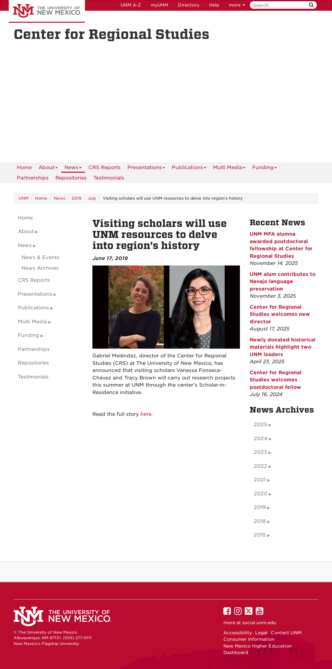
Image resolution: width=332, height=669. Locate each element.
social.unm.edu (259, 622)
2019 (76, 198)
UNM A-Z (131, 5)
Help (214, 5)
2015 (260, 535)
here (145, 414)
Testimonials (108, 178)
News (73, 169)
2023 (260, 452)
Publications (189, 169)
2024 (260, 438)
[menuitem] (24, 167)
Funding (264, 169)
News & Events (40, 257)
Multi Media (229, 169)
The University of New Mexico (47, 11)
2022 (260, 466)
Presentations (146, 169)
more (237, 5)
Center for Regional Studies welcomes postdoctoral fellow (276, 380)
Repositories (71, 178)
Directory (188, 5)
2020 (260, 494)
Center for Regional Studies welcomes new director (280, 314)
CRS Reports (105, 167)
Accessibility (237, 632)
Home (24, 167)
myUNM (159, 5)
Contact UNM (286, 632)
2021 (260, 480)
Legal (261, 632)
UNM (23, 198)
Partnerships (33, 178)
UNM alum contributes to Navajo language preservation (282, 281)
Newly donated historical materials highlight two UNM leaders (282, 347)
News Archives (40, 268)
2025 (260, 424)
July (92, 198)
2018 (260, 521)
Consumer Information (249, 639)
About (48, 169)
